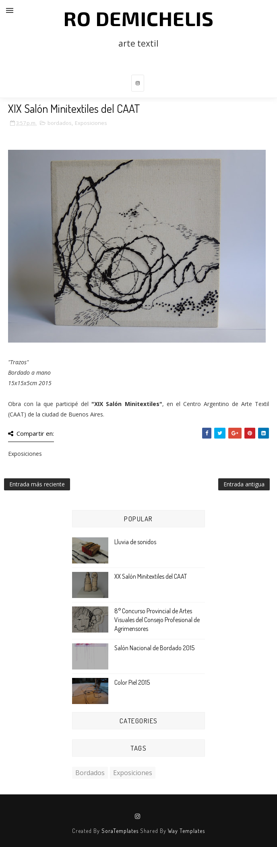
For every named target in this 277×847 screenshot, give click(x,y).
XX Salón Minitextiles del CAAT (150, 576)
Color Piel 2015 (132, 682)
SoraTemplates (119, 830)
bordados (60, 123)
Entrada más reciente (37, 484)
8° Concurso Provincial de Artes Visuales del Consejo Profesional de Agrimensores (157, 620)
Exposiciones (91, 123)
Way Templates (186, 830)
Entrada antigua (244, 484)
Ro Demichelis (139, 18)
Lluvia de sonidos (135, 542)
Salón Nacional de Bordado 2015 (154, 648)
